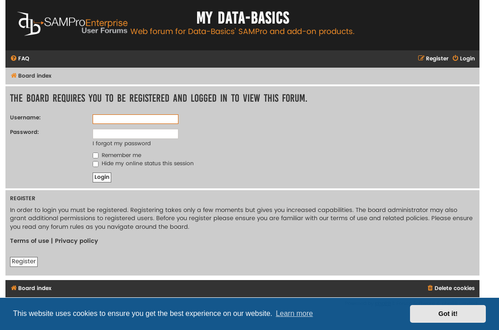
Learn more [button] (294, 313)
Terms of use (29, 241)
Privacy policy (76, 241)
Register (24, 261)
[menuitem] (19, 59)
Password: (24, 132)
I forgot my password (122, 143)
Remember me (117, 155)
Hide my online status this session (143, 163)
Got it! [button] (448, 313)
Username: (25, 117)
